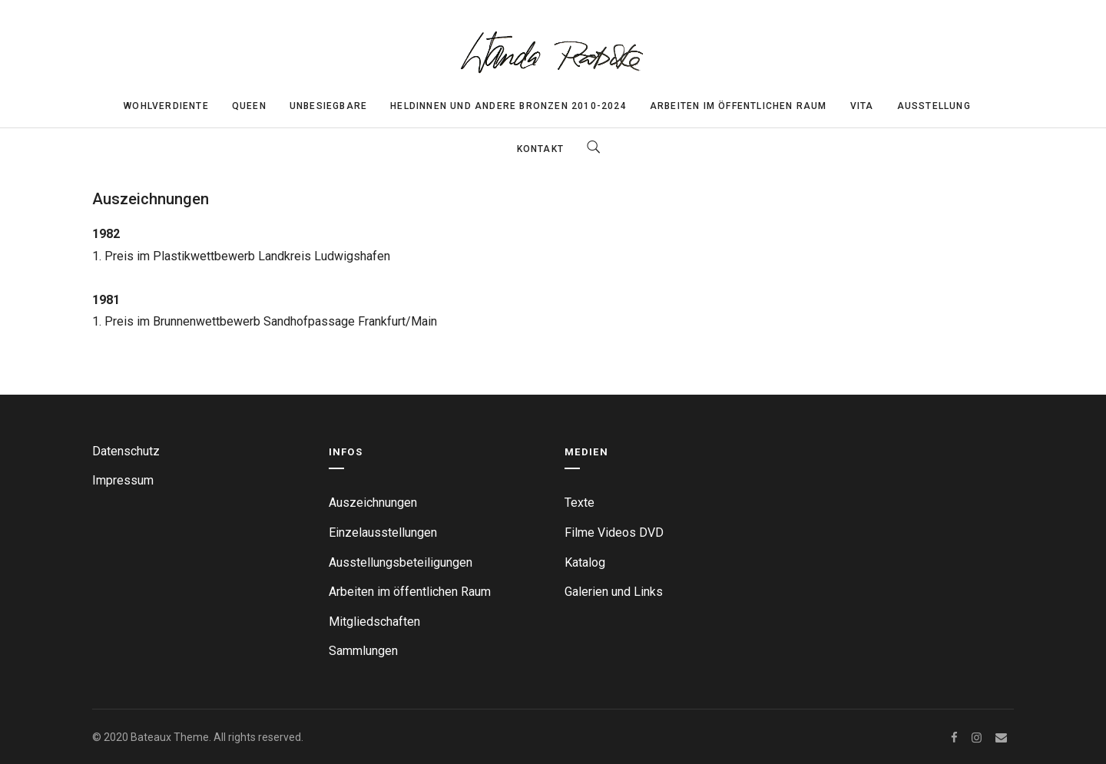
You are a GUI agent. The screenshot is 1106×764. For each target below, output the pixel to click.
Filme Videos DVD (614, 532)
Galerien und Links (614, 591)
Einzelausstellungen (383, 532)
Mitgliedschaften (374, 621)
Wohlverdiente (166, 106)
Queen (249, 106)
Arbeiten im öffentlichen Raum (738, 106)
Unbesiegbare (328, 106)
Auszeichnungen (373, 502)
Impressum (123, 480)
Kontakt (540, 149)
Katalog (585, 562)
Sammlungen (363, 650)
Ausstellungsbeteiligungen (400, 562)
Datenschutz (126, 451)
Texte (579, 502)
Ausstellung (934, 106)
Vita (862, 106)
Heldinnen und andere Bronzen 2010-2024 (508, 106)
